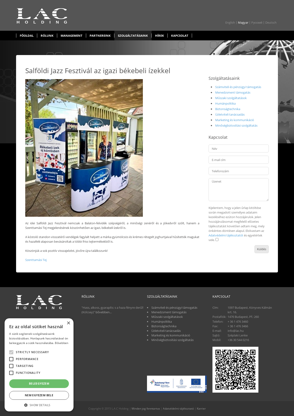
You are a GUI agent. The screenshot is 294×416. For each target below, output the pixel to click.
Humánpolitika (225, 103)
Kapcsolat (179, 35)
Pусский (256, 22)
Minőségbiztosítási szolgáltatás (236, 125)
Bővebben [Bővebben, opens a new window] (61, 343)
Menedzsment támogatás (232, 92)
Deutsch (271, 22)
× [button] (68, 323)
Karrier (201, 408)
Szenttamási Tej (36, 260)
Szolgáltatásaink (133, 35)
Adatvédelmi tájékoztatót (226, 235)
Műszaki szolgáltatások (231, 98)
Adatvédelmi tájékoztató (178, 408)
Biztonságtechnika (227, 109)
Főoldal (27, 35)
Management (71, 35)
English (230, 22)
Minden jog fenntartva (146, 408)
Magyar (243, 22)
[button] (39, 405)
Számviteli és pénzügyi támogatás (238, 87)
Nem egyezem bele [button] (39, 395)
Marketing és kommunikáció (234, 120)
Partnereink (100, 35)
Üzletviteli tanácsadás (230, 114)
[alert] (39, 364)
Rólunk (47, 35)
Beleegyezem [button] (39, 383)
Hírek (159, 35)
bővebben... (104, 312)
